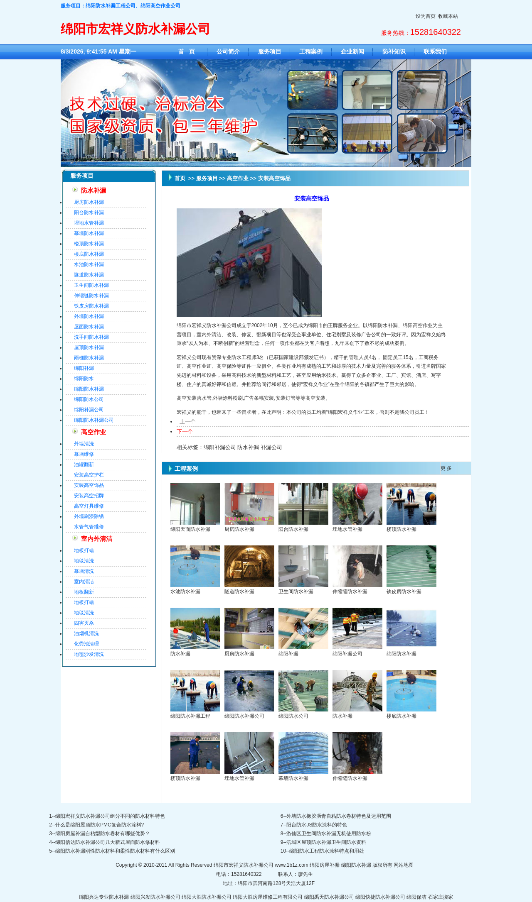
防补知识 (394, 51)
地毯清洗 (84, 561)
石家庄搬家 (440, 897)
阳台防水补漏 (89, 212)
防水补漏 (93, 190)
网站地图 (404, 865)
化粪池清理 (86, 644)
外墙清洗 (84, 444)
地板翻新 (84, 592)
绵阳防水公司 (89, 399)
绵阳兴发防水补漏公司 (155, 897)
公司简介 (228, 51)
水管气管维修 (89, 527)
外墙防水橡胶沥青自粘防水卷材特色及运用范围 (338, 816)
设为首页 (426, 16)
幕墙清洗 (84, 571)
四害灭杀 (84, 623)
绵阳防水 (84, 378)
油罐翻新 (84, 464)
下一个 (185, 431)
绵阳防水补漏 (89, 389)
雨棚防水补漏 (89, 358)
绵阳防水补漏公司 (94, 420)
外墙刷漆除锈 (89, 516)
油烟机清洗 (86, 633)
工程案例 (311, 51)
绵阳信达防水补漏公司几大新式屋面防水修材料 (107, 842)
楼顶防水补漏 (89, 244)
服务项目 (269, 51)
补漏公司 (271, 447)
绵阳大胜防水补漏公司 (207, 897)
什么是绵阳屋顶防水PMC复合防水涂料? (99, 825)
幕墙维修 (84, 454)
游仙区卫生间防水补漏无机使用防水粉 (328, 833)
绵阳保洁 (416, 897)
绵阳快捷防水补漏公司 (380, 897)
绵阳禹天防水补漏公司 (329, 897)
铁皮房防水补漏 (91, 306)
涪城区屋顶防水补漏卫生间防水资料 (326, 842)
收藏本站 (448, 16)
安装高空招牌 (89, 496)
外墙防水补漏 (89, 316)
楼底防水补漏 (89, 254)
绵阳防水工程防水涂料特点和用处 (326, 851)
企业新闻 (352, 51)
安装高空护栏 (89, 475)
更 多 (446, 468)
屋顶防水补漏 (89, 347)
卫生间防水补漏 (91, 285)
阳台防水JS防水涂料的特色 (316, 825)
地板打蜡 (84, 550)
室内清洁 (84, 581)
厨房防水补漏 (89, 202)
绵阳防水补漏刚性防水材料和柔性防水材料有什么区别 (115, 851)
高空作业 (93, 432)
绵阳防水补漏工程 (190, 716)
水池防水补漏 (89, 264)
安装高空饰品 (89, 485)
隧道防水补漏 (89, 275)
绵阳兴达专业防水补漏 (104, 897)
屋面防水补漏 (89, 327)
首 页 (186, 51)
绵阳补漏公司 (89, 410)
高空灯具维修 (89, 506)
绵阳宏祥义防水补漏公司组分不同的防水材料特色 (110, 816)
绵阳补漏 (84, 368)
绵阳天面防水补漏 (190, 529)
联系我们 (435, 51)
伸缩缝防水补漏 (91, 295)
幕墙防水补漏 (89, 233)
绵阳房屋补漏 (325, 865)
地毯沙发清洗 (89, 654)
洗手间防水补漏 (91, 337)
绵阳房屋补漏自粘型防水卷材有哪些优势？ (102, 833)
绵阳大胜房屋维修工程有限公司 (268, 897)
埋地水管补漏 (89, 223)
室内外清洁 (96, 538)
